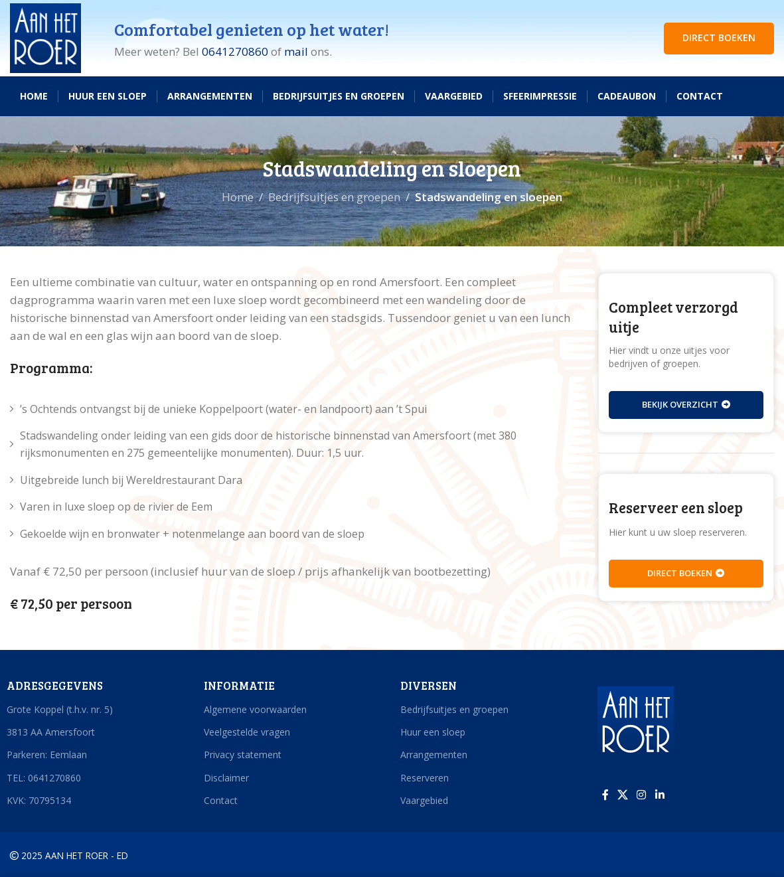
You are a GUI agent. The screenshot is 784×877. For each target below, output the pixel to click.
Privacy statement (242, 754)
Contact (221, 800)
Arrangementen (433, 754)
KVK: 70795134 (39, 800)
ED (122, 855)
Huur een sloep (432, 732)
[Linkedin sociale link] (659, 795)
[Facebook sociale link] (605, 795)
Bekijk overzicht (686, 404)
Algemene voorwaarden (255, 709)
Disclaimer (226, 777)
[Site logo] (45, 36)
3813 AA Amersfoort (51, 732)
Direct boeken (685, 573)
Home (238, 196)
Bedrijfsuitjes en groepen (334, 196)
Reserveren (424, 777)
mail (296, 51)
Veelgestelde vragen (247, 732)
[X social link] (623, 795)
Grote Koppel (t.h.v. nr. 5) (60, 709)
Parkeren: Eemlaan (47, 754)
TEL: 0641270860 (44, 777)
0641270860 (235, 51)
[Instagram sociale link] (642, 795)
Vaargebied (424, 800)
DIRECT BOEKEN (718, 37)
